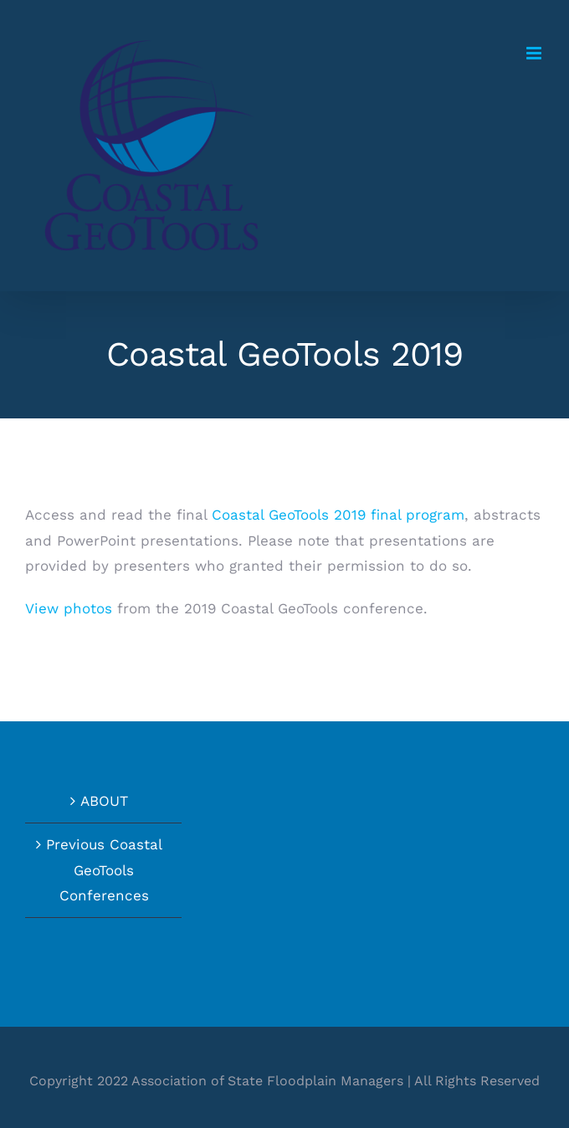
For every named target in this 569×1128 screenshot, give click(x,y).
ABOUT (104, 800)
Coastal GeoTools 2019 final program (338, 514)
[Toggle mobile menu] (535, 53)
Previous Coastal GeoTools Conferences (104, 870)
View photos (68, 608)
